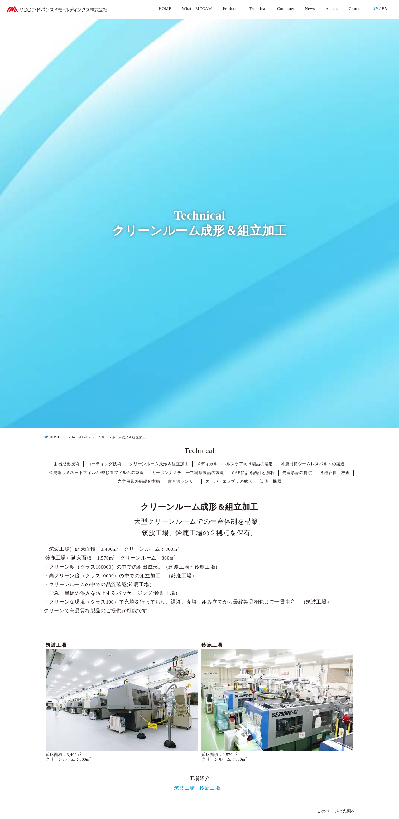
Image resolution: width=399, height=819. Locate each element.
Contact (356, 8)
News (310, 8)
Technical (258, 8)
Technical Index (78, 437)
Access (331, 8)
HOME (165, 8)
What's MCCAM (197, 8)
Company (285, 8)
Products (230, 8)
